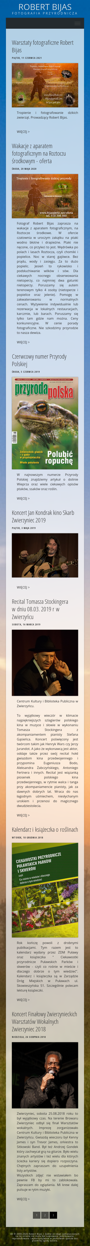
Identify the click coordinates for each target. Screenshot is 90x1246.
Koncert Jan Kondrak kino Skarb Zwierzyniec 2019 (43, 516)
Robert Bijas (45, 6)
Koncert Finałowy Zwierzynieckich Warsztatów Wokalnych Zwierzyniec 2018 (44, 1021)
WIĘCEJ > (23, 132)
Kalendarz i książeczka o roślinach (45, 829)
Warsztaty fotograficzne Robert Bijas (43, 46)
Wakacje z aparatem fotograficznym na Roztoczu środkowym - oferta (39, 153)
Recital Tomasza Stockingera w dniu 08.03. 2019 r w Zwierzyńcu (40, 609)
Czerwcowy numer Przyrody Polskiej (39, 360)
